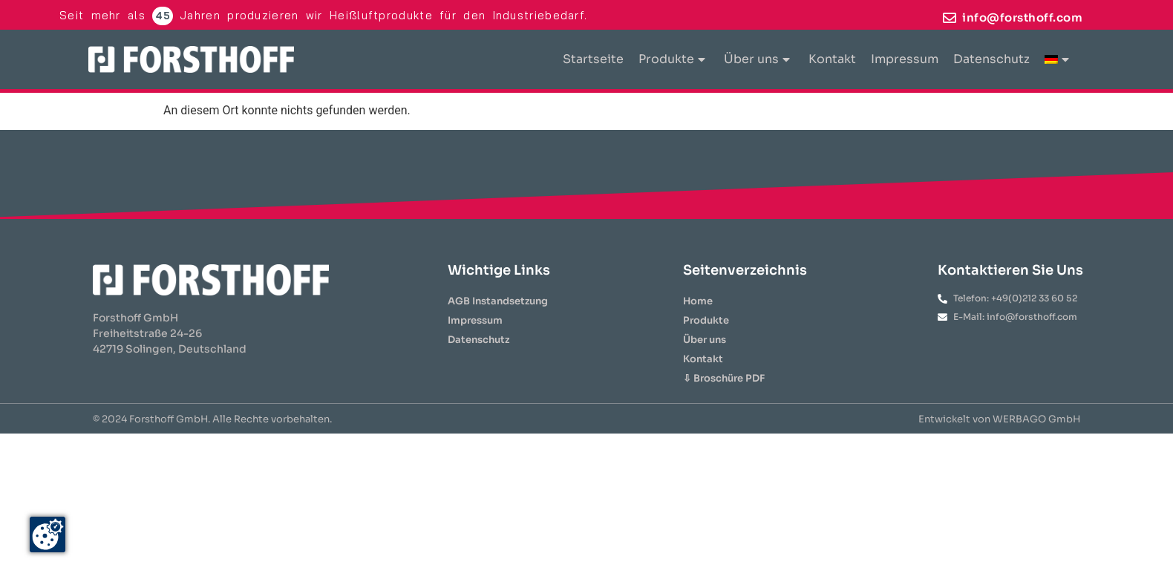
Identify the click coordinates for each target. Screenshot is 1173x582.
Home (698, 301)
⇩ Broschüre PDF (724, 378)
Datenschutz (991, 59)
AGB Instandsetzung (498, 301)
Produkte (671, 59)
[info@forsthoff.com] (949, 17)
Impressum (904, 59)
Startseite (593, 59)
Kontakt (832, 59)
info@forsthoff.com (1022, 17)
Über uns (757, 59)
